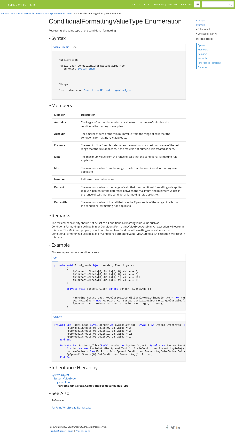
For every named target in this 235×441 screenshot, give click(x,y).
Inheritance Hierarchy (209, 62)
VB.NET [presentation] (58, 317)
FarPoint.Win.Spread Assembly (17, 13)
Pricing (172, 4)
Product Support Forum (61, 430)
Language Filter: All (207, 33)
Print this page (83, 430)
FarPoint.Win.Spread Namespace (53, 13)
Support (159, 4)
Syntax (201, 45)
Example (200, 20)
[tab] (61, 47)
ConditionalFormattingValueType (107, 90)
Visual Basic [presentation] (62, 47)
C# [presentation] (74, 47)
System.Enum (86, 68)
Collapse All (203, 29)
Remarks (202, 53)
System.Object (60, 375)
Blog (147, 4)
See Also (202, 67)
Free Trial (187, 4)
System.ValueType (65, 378)
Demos (136, 4)
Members (203, 49)
